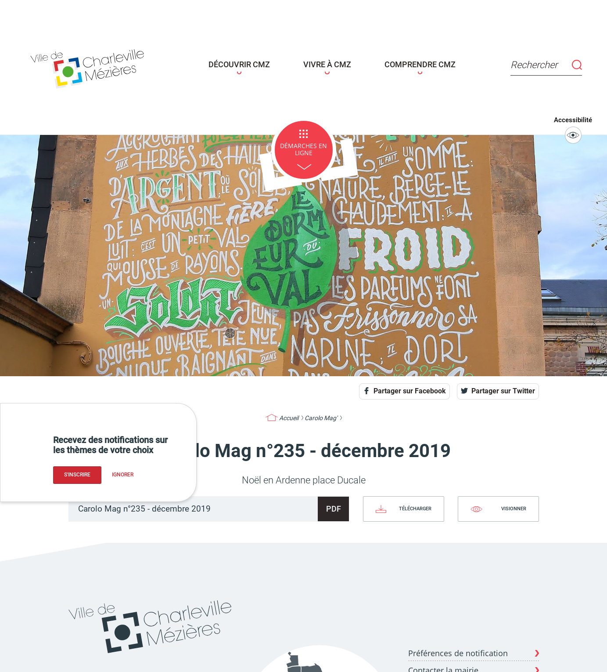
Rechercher (509, 63)
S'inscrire (77, 475)
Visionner (513, 505)
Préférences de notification (458, 649)
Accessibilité (577, 125)
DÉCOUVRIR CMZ (248, 63)
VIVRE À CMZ (322, 63)
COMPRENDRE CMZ (400, 63)
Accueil (288, 414)
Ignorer (122, 475)
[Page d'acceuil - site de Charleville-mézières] (121, 65)
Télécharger (415, 505)
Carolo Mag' (321, 414)
